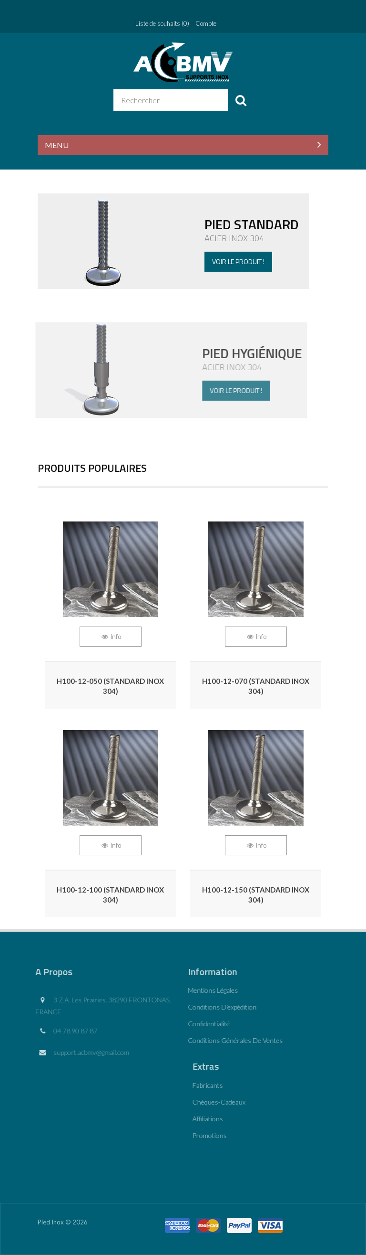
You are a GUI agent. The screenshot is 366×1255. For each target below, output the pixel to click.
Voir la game (182, 241)
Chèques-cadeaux (221, 1102)
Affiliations (210, 1119)
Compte (205, 23)
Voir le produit (177, 370)
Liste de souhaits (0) (162, 23)
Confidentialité (206, 1024)
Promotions (212, 1135)
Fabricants (210, 1085)
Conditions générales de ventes (232, 1040)
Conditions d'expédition (219, 1007)
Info (116, 636)
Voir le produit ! (238, 261)
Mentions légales (210, 990)
